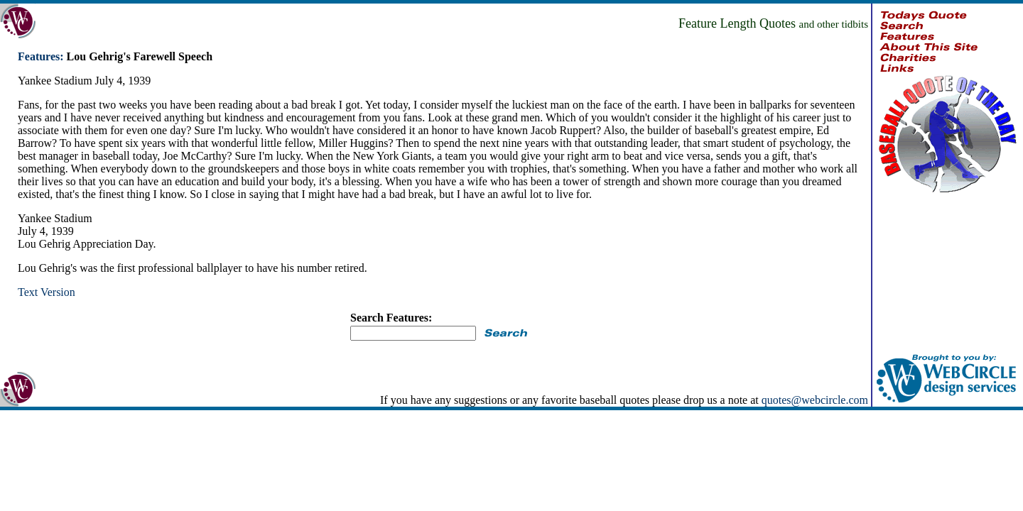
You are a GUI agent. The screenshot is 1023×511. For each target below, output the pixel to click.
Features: (41, 56)
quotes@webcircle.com (815, 400)
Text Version (46, 292)
